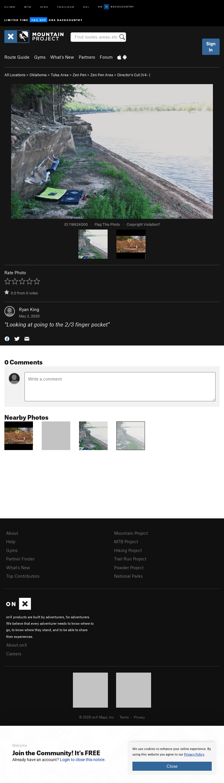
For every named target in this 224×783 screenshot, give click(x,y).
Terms (124, 717)
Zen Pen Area (101, 74)
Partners (87, 57)
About (12, 533)
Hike (44, 6)
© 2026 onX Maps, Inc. (97, 717)
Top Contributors (22, 576)
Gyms (40, 57)
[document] (172, 758)
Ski (86, 6)
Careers (13, 653)
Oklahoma (38, 74)
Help (10, 541)
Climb (9, 6)
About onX (16, 644)
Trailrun (65, 6)
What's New (62, 57)
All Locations (14, 74)
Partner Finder (20, 558)
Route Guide (16, 57)
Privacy (139, 717)
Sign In (211, 46)
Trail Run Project (130, 558)
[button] (7, 338)
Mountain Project (131, 533)
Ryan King (29, 309)
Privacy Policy (194, 754)
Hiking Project (128, 550)
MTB (28, 6)
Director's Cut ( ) (133, 74)
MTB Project (126, 541)
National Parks (128, 576)
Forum (106, 57)
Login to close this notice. (83, 759)
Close (172, 766)
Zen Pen (79, 74)
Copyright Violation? (143, 224)
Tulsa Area (60, 74)
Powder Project (129, 567)
